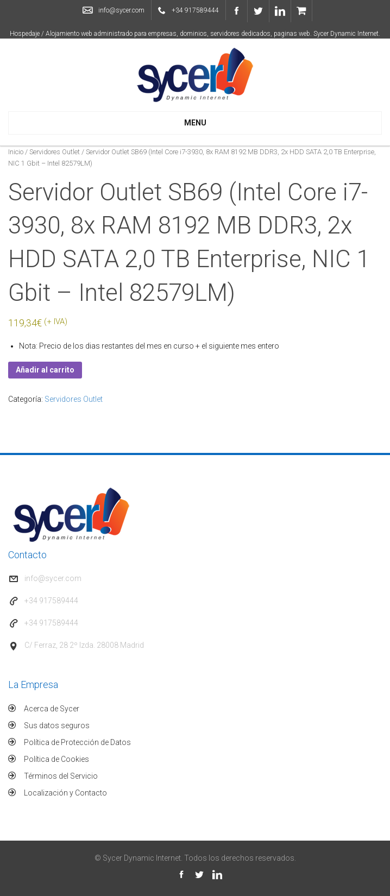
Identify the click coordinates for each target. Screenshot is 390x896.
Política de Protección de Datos (77, 742)
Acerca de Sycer (51, 708)
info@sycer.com (121, 10)
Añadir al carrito (45, 369)
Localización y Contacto (65, 792)
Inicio (15, 152)
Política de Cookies (56, 759)
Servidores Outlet (54, 152)
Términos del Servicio (61, 776)
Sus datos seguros (57, 725)
